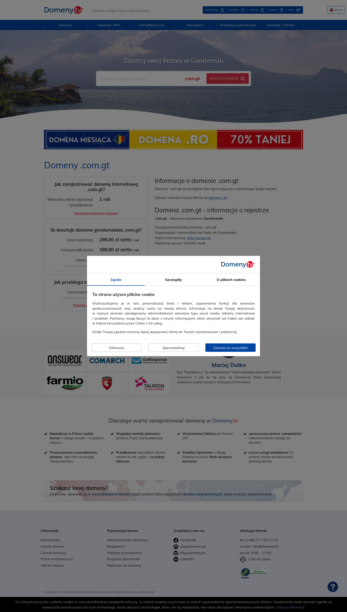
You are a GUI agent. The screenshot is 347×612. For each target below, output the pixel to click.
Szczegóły (173, 279)
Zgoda (115, 279)
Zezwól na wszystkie (230, 347)
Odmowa (116, 347)
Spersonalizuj (173, 347)
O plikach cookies (231, 279)
